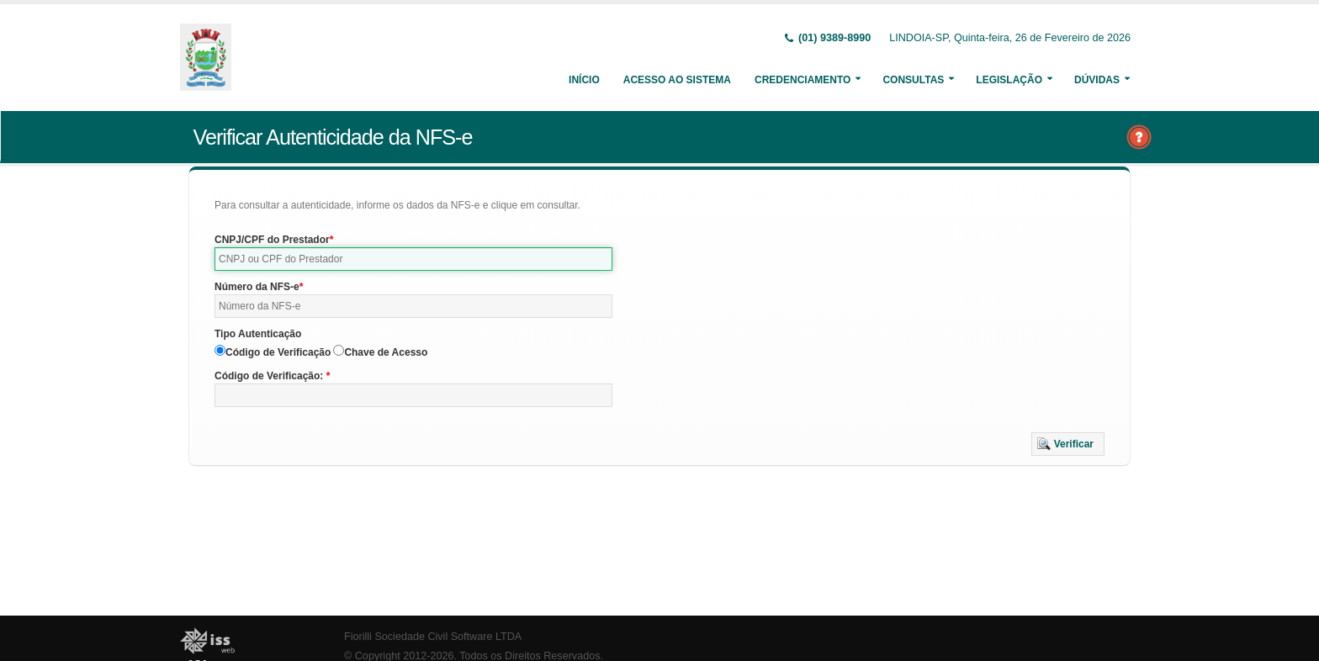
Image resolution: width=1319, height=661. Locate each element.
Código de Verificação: (270, 376)
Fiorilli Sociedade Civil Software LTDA (433, 636)
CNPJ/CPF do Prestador (272, 240)
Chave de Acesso (385, 352)
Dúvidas (1097, 80)
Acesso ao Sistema (677, 80)
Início (584, 80)
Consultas (913, 80)
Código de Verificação (278, 352)
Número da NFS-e (257, 287)
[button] (1067, 444)
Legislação (1009, 80)
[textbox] (413, 259)
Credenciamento (802, 80)
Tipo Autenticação (258, 334)
